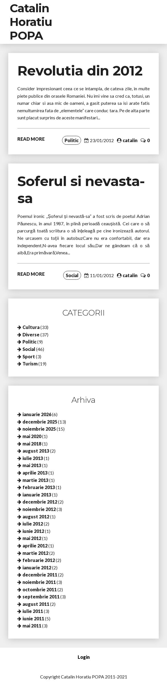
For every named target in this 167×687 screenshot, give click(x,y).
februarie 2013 (38, 487)
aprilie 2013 (35, 472)
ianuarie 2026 (36, 414)
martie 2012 (35, 553)
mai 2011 (31, 625)
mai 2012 (31, 538)
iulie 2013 (32, 458)
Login (84, 657)
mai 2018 (31, 443)
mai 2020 (31, 436)
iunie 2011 (33, 618)
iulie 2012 (32, 523)
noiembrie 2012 (39, 509)
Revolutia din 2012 (79, 70)
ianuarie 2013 (36, 494)
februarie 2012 (38, 560)
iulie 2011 (32, 611)
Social (72, 275)
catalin (130, 140)
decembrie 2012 (39, 501)
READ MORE (31, 139)
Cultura (31, 327)
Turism (30, 363)
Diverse (31, 334)
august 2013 (35, 450)
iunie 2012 (33, 531)
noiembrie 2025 (39, 429)
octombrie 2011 (39, 589)
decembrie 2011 (39, 574)
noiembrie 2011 (39, 582)
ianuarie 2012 (36, 567)
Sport (28, 356)
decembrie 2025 (39, 421)
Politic (72, 140)
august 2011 (35, 604)
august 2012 (35, 516)
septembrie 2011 (40, 596)
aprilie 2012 (35, 545)
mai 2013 (31, 465)
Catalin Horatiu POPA (31, 21)
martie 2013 (35, 480)
